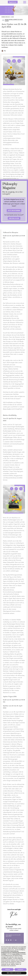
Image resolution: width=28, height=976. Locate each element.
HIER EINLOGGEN (14, 218)
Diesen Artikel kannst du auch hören (14, 20)
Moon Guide (7, 411)
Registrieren (12, 2)
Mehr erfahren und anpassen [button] (14, 973)
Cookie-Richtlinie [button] (16, 954)
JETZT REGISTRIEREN (14, 210)
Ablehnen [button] (7, 969)
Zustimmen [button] (20, 969)
